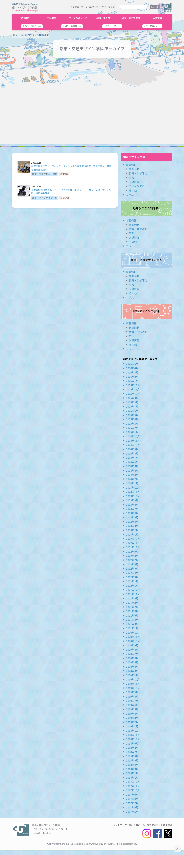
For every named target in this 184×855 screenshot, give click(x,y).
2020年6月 (132, 658)
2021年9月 (132, 598)
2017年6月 (132, 807)
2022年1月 (132, 585)
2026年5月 (132, 364)
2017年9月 (132, 794)
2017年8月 (132, 799)
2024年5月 (132, 466)
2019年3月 (132, 718)
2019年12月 (133, 679)
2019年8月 (132, 696)
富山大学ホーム (137, 825)
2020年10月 (133, 641)
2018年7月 (132, 752)
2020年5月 (132, 662)
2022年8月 (132, 556)
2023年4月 (132, 521)
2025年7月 (132, 406)
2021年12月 (133, 590)
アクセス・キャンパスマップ (84, 6)
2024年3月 (132, 474)
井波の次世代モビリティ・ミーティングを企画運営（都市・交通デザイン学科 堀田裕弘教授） (71, 167)
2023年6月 (132, 513)
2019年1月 (132, 726)
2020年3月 (132, 671)
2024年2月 (132, 479)
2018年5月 (132, 760)
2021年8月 (132, 602)
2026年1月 (132, 381)
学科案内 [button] (51, 18)
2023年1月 (132, 534)
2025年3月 (132, 423)
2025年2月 (132, 428)
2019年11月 (133, 683)
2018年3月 (132, 769)
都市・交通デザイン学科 (146, 260)
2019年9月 (132, 692)
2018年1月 (132, 777)
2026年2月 (132, 376)
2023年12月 (133, 487)
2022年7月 (132, 560)
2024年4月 (132, 470)
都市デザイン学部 (134, 157)
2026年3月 (132, 372)
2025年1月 (132, 432)
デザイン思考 (136, 186)
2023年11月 (133, 492)
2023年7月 (132, 509)
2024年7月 (132, 457)
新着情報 (131, 165)
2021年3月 (132, 624)
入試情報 (134, 182)
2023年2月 (132, 530)
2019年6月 (132, 705)
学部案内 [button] (25, 18)
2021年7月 (132, 607)
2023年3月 (132, 526)
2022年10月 (133, 547)
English (154, 6)
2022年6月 (132, 564)
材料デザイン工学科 (146, 311)
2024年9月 (132, 449)
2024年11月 (133, 440)
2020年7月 (132, 654)
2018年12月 (133, 730)
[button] (32, 26)
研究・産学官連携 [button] (131, 18)
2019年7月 (132, 701)
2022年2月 (132, 581)
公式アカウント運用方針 (159, 825)
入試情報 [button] (157, 18)
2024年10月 (133, 445)
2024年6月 (132, 462)
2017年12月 (133, 782)
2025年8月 (132, 402)
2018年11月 (133, 735)
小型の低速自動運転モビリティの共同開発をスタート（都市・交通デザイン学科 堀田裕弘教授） (71, 191)
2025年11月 (133, 389)
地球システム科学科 (146, 208)
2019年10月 (133, 688)
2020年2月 (132, 675)
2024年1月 (132, 483)
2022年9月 (132, 551)
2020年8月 (132, 649)
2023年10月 (133, 496)
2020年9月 (132, 645)
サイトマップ (108, 6)
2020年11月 (133, 637)
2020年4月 (132, 666)
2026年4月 (132, 368)
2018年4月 (132, 765)
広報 (131, 177)
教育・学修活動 (138, 173)
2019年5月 (132, 709)
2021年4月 (132, 620)
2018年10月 (133, 739)
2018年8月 (132, 747)
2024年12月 (133, 436)
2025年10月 (133, 393)
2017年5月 (132, 811)
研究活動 (134, 169)
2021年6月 (132, 611)
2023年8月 (132, 504)
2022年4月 (132, 573)
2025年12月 (133, 385)
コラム (130, 195)
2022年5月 (132, 568)
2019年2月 (132, 722)
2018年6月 (132, 756)
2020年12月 (133, 632)
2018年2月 (132, 773)
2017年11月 (133, 786)
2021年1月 (132, 628)
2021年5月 (132, 615)
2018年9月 (132, 743)
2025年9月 (132, 398)
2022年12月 (133, 539)
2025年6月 (132, 411)
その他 (133, 190)
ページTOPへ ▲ (178, 849)
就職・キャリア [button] (104, 18)
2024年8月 (132, 453)
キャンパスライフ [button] (78, 18)
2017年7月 (132, 803)
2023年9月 (132, 500)
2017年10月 (133, 790)
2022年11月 (133, 543)
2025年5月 (132, 415)
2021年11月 (133, 594)
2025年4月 (132, 419)
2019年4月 (132, 713)
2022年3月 (132, 577)
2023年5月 (132, 517)
